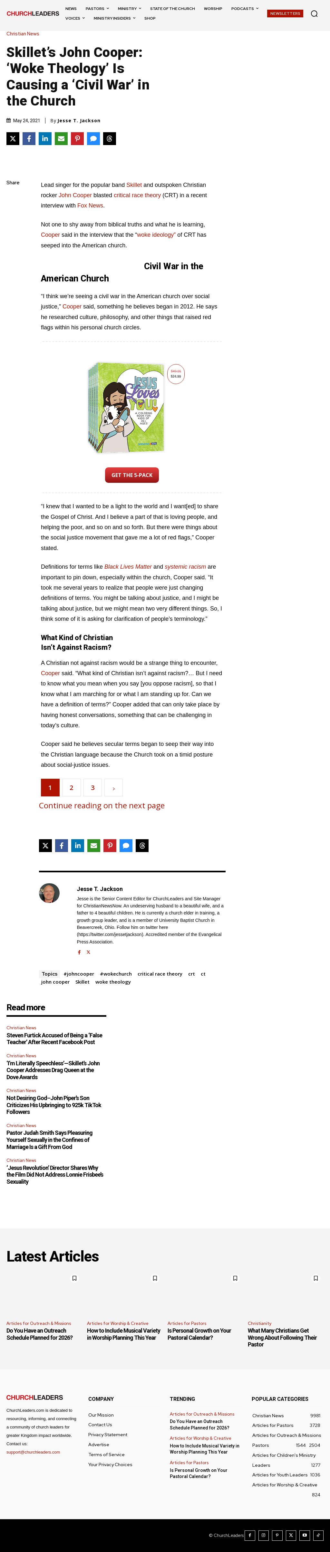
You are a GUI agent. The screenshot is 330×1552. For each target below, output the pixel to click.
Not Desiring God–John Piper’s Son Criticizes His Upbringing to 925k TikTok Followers (53, 1105)
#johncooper (78, 973)
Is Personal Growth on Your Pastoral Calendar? (199, 1334)
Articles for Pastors (187, 1323)
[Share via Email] (61, 138)
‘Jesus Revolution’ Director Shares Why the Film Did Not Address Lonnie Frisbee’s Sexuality (54, 1174)
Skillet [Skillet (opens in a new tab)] (134, 185)
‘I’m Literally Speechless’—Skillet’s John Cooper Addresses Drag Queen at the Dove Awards (53, 1070)
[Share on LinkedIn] (45, 138)
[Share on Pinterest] (77, 138)
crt (191, 973)
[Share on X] (12, 138)
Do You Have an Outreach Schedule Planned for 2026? (39, 1334)
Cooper (51, 673)
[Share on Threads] (109, 138)
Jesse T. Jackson (79, 121)
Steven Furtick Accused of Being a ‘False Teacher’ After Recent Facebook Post (54, 1039)
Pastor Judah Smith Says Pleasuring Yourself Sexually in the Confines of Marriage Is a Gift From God (49, 1139)
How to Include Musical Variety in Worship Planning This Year (123, 1334)
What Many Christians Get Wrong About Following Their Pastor (282, 1337)
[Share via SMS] (93, 138)
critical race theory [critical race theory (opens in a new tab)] (137, 195)
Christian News (24, 34)
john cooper (55, 981)
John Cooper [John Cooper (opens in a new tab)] (75, 195)
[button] (314, 13)
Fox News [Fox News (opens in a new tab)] (90, 205)
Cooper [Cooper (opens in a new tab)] (73, 306)
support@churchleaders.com (33, 1452)
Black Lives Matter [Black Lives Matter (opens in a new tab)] (128, 567)
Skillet (82, 981)
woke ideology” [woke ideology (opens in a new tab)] (156, 235)
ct (203, 973)
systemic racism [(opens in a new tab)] (185, 567)
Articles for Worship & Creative (118, 1323)
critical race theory (160, 973)
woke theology (113, 981)
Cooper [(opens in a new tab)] (50, 235)
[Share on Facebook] (29, 138)
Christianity (259, 1323)
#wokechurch (116, 973)
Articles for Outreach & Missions (38, 1323)
